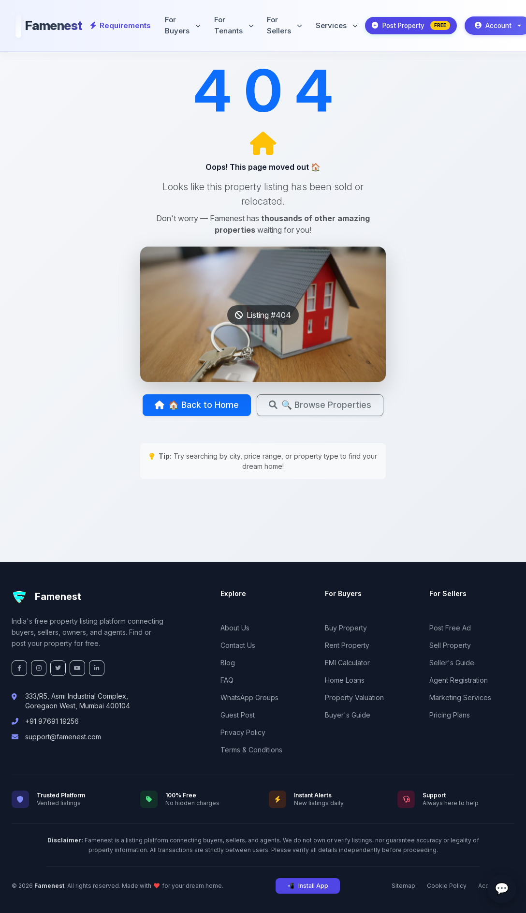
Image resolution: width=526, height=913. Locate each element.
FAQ (227, 680)
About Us (234, 628)
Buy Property (346, 628)
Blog (227, 663)
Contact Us (237, 645)
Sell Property (450, 645)
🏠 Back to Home (261, 406)
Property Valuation (354, 697)
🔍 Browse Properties (263, 433)
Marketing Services (460, 697)
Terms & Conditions (251, 750)
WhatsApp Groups (249, 697)
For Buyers (179, 23)
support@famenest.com (63, 737)
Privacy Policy (242, 732)
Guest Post (237, 715)
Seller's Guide (451, 663)
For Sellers (280, 23)
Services (331, 23)
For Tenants (230, 23)
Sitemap (403, 885)
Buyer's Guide (347, 715)
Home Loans (345, 680)
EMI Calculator (347, 663)
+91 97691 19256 (52, 721)
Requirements (119, 23)
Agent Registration (458, 680)
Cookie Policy (447, 885)
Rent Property (347, 645)
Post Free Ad (450, 628)
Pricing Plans (449, 715)
